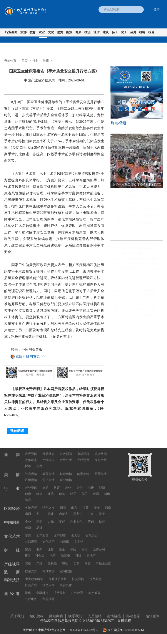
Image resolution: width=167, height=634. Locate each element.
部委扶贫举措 (57, 575)
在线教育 (77, 589)
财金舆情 (66, 470)
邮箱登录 (133, 614)
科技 (78, 552)
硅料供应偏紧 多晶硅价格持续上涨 (135, 292)
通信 (97, 32)
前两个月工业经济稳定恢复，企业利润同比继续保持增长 (139, 224)
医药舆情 (101, 470)
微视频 (52, 559)
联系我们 (75, 614)
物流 (87, 32)
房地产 (91, 552)
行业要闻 (11, 32)
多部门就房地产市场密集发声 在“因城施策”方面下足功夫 (137, 250)
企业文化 (76, 518)
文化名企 (91, 532)
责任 (62, 518)
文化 (51, 32)
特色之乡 (48, 504)
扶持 (102, 518)
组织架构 (36, 614)
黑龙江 (77, 510)
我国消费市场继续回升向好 (133, 198)
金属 (133, 32)
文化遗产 (48, 538)
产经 (39, 559)
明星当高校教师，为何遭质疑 (132, 317)
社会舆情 (31, 470)
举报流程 (124, 619)
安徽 (97, 504)
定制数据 (66, 567)
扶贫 (39, 462)
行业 (35, 60)
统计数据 (101, 450)
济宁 (102, 510)
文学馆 (78, 538)
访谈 (76, 559)
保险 (73, 546)
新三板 (65, 552)
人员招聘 (95, 614)
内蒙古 (63, 510)
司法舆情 (48, 476)
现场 (65, 559)
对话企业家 (103, 559)
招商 (63, 504)
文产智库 (60, 532)
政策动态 (31, 456)
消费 (60, 32)
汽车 (53, 552)
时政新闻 (66, 450)
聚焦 (28, 546)
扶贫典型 (95, 575)
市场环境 (83, 450)
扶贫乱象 (66, 581)
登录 (157, 9)
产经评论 (48, 456)
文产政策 (42, 532)
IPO (27, 552)
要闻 (28, 532)
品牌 (39, 524)
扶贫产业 (31, 581)
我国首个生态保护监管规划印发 (133, 297)
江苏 (85, 504)
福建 (51, 510)
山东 (74, 504)
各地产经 (31, 504)
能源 (69, 32)
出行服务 (31, 595)
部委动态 (48, 450)
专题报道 (48, 595)
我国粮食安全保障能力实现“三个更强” (139, 204)
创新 (28, 524)
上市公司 (99, 546)
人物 (51, 518)
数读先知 (31, 567)
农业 (42, 32)
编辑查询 (153, 614)
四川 (39, 510)
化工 (124, 32)
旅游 (23, 32)
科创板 (39, 552)
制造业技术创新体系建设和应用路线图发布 (137, 260)
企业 (28, 518)
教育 (33, 32)
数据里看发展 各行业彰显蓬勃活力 (135, 245)
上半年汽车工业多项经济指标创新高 (139, 191)
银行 (85, 546)
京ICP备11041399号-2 (84, 628)
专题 (88, 559)
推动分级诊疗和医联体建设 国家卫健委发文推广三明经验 (137, 312)
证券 (51, 546)
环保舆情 (31, 476)
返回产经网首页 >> (30, 356)
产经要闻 (31, 450)
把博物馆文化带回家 (126, 302)
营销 (91, 518)
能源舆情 (83, 470)
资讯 (28, 559)
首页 (25, 60)
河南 (108, 504)
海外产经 (101, 456)
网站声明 (56, 614)
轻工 (115, 32)
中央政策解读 (34, 575)
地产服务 (94, 589)
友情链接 (114, 614)
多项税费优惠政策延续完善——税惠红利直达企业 (137, 270)
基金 (62, 546)
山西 (28, 510)
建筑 (106, 32)
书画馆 (64, 538)
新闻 (39, 518)
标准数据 (48, 567)
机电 (142, 32)
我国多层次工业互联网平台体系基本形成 (139, 217)
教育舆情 (48, 470)
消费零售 (59, 589)
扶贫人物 (48, 581)
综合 (151, 32)
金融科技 (42, 589)
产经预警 (83, 456)
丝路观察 (31, 538)
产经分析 (66, 456)
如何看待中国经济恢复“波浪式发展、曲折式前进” (137, 265)
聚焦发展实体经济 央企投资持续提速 (139, 211)
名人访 (75, 532)
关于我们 (17, 614)
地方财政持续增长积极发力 (130, 255)
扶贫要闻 (78, 575)
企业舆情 (66, 476)
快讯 (28, 462)
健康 (78, 32)
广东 (91, 510)
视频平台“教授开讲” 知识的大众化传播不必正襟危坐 (137, 307)
